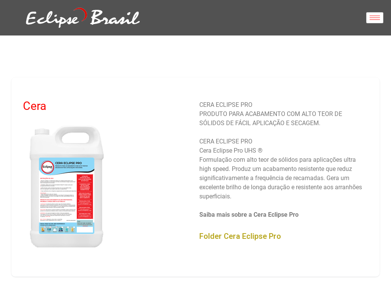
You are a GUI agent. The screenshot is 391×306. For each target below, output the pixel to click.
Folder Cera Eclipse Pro (240, 236)
